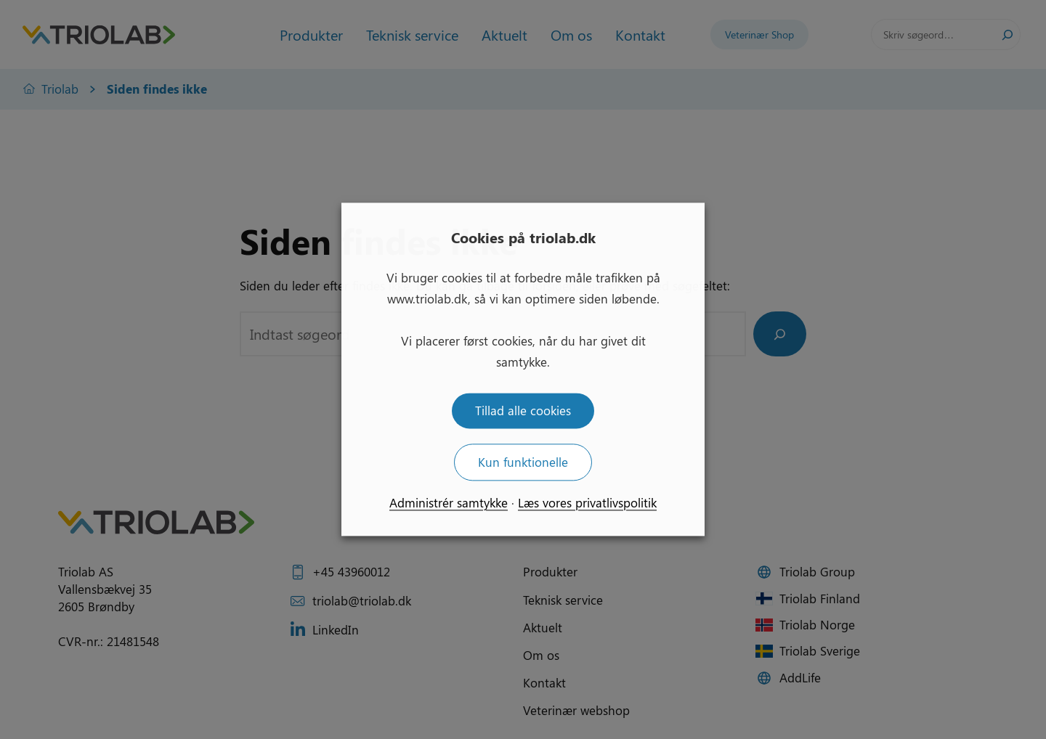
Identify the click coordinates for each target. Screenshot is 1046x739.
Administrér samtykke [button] (448, 503)
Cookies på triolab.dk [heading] (523, 237)
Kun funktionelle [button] (523, 462)
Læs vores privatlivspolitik (587, 503)
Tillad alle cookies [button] (523, 411)
